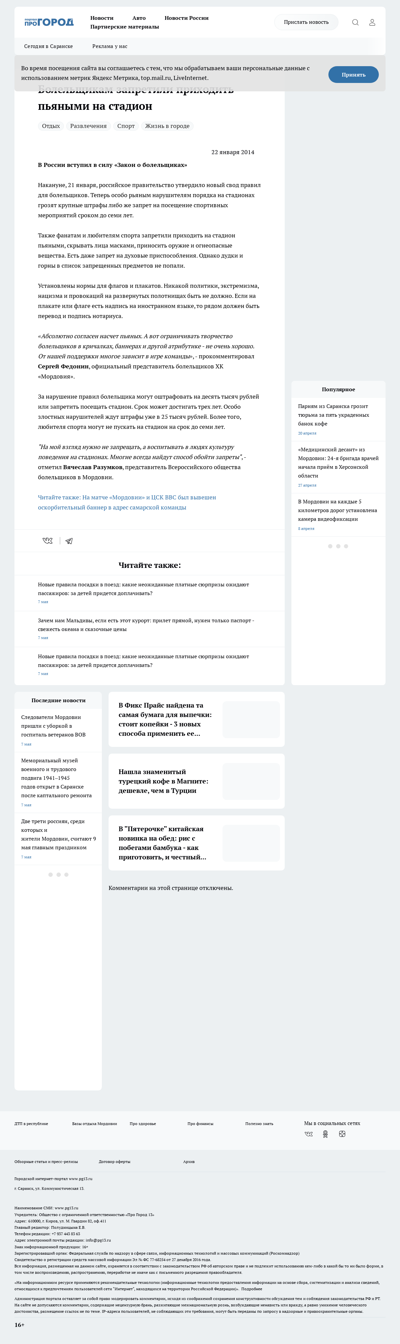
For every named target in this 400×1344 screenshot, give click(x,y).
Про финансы (200, 1123)
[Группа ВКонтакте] (308, 1134)
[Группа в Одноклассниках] (325, 1134)
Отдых (51, 126)
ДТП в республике (31, 1123)
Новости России (187, 17)
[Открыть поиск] (355, 22)
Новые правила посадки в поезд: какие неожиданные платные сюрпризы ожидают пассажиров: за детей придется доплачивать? (149, 593)
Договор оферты (114, 1161)
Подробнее (251, 1288)
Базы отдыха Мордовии (94, 1123)
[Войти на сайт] (372, 22)
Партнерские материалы (124, 26)
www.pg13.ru (80, 1178)
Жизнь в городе (167, 126)
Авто (139, 17)
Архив (189, 1161)
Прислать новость (306, 21)
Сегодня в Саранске (48, 46)
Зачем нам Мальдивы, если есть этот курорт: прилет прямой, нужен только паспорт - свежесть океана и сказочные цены (149, 629)
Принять (354, 74)
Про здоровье (143, 1123)
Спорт (126, 126)
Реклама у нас (109, 46)
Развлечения (88, 126)
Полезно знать (259, 1123)
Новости (102, 17)
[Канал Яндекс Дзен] (342, 1134)
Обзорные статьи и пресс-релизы (46, 1161)
